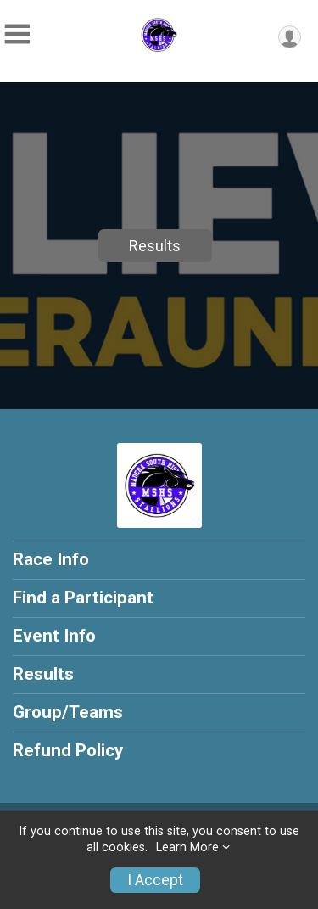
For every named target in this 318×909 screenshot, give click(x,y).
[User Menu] (289, 36)
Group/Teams (68, 712)
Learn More (187, 847)
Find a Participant (83, 597)
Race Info (51, 559)
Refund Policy (68, 750)
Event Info (54, 636)
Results (155, 246)
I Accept (155, 880)
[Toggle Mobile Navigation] (17, 34)
